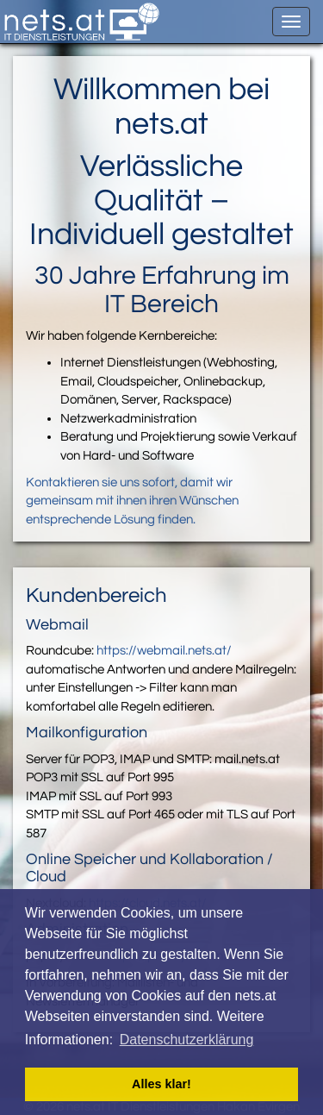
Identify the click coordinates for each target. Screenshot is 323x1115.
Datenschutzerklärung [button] (187, 1039)
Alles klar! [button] (161, 1084)
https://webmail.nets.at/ (164, 650)
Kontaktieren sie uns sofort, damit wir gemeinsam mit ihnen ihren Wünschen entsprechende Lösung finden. (132, 501)
